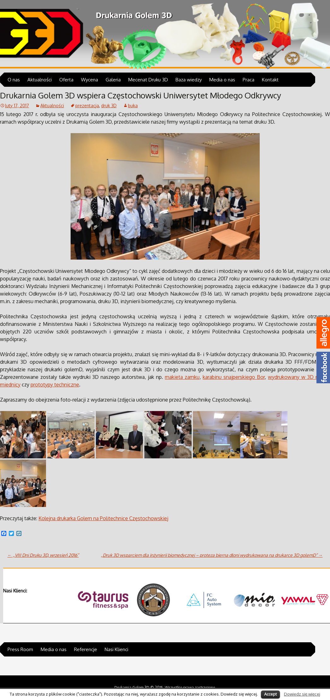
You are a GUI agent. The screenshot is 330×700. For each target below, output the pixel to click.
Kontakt (270, 80)
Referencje (85, 649)
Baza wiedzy (189, 80)
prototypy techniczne (55, 384)
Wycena (89, 80)
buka (133, 105)
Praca (248, 80)
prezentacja (87, 105)
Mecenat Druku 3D (148, 80)
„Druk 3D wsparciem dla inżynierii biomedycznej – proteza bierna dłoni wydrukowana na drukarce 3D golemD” (212, 555)
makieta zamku (182, 377)
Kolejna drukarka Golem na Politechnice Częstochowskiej (103, 518)
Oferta (66, 80)
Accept (270, 694)
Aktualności (39, 80)
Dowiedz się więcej (302, 694)
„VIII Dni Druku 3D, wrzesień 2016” (43, 555)
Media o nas (222, 80)
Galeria (113, 80)
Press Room (20, 649)
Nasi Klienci (116, 649)
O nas (14, 80)
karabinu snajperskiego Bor (234, 377)
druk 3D (109, 105)
